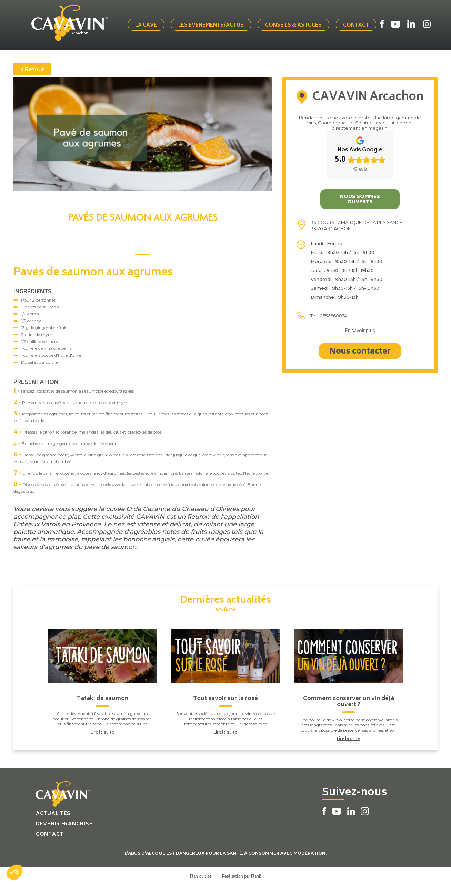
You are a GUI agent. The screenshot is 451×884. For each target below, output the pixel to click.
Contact (356, 25)
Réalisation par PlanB (241, 874)
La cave (144, 25)
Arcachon (82, 33)
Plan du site (201, 874)
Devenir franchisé (64, 823)
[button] (14, 872)
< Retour (32, 68)
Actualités (53, 812)
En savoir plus (360, 330)
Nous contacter (360, 350)
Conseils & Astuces (281, 25)
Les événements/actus (207, 25)
